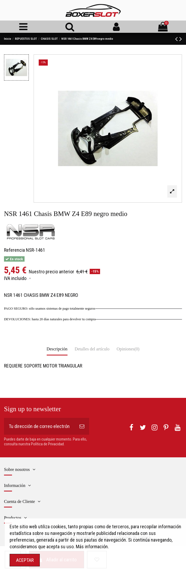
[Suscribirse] (82, 426)
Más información (92, 546)
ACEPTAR (25, 560)
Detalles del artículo (92, 349)
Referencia (14, 250)
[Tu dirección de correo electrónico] (39, 426)
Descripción (57, 349)
